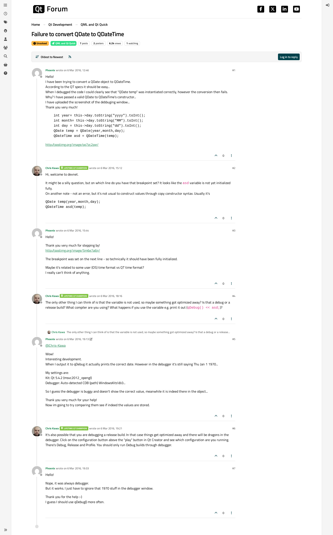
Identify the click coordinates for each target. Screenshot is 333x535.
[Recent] (5, 13)
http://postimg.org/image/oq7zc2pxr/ (72, 144)
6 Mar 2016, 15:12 (111, 168)
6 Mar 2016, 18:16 (111, 296)
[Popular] (5, 30)
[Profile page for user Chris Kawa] (37, 171)
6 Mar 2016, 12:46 (78, 70)
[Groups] (5, 47)
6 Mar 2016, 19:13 (78, 339)
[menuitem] (327, 5)
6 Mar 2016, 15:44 (78, 230)
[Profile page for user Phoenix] (37, 73)
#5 (233, 339)
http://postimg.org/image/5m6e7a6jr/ (72, 250)
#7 (233, 468)
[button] (5, 529)
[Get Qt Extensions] (5, 64)
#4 (233, 296)
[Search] (5, 56)
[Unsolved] (5, 73)
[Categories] (5, 5)
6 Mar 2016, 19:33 (78, 468)
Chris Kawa (52, 168)
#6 (233, 428)
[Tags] (5, 22)
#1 (233, 70)
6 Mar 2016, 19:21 (111, 428)
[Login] (327, 5)
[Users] (5, 39)
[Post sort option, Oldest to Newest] (49, 57)
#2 (233, 168)
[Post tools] (232, 155)
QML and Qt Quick (63, 43)
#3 (233, 230)
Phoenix (50, 70)
